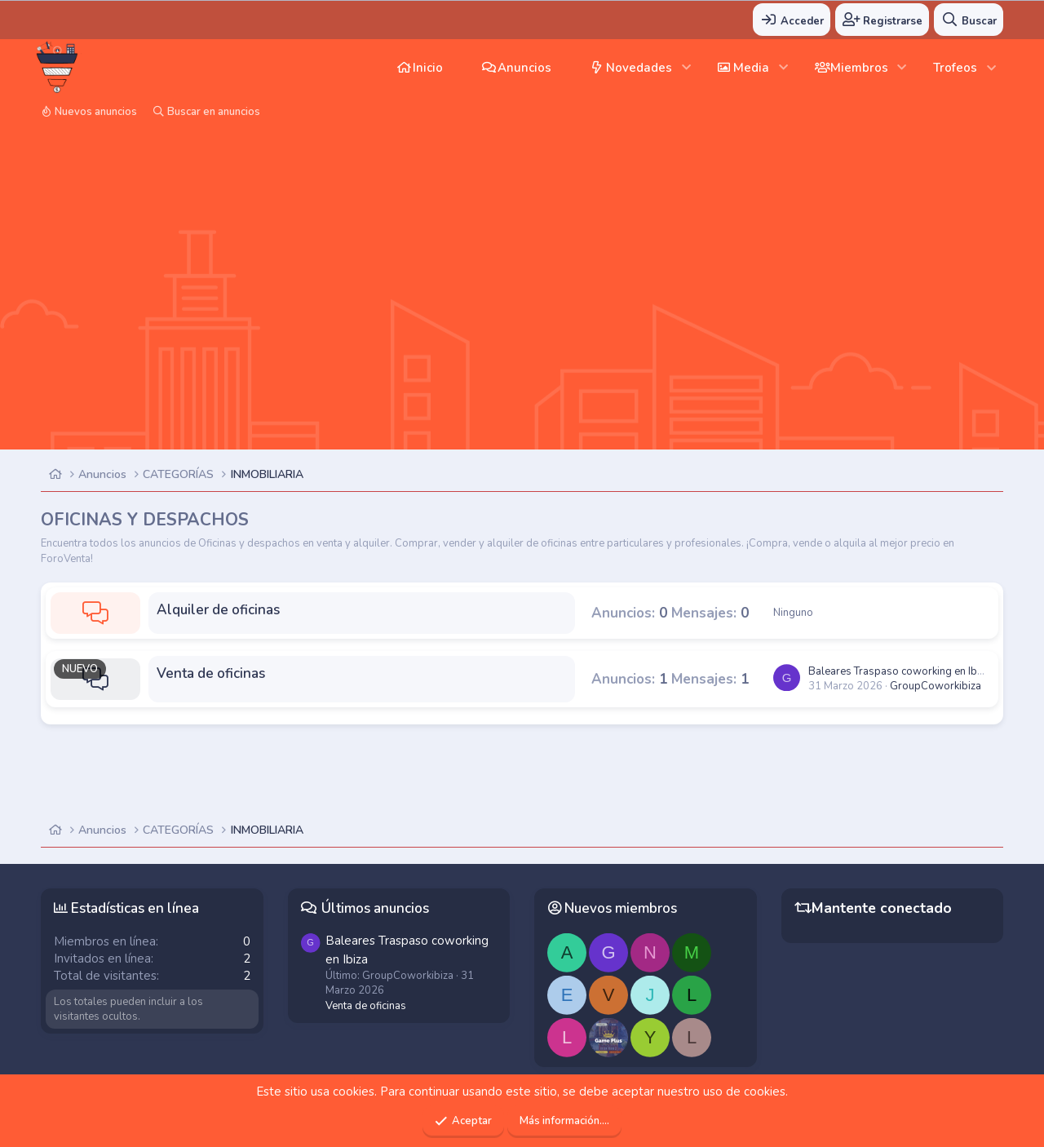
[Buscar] (968, 19)
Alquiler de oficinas (218, 609)
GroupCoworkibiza (935, 686)
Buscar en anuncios (213, 111)
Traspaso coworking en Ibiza (899, 671)
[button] (686, 67)
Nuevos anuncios (96, 111)
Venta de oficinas (211, 673)
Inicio (428, 68)
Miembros (859, 68)
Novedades (639, 68)
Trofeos (955, 68)
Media (751, 68)
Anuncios (524, 68)
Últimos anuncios (375, 908)
